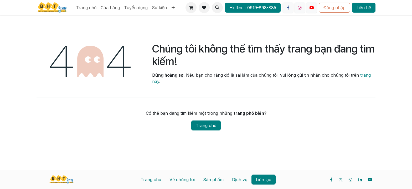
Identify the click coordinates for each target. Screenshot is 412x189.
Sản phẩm (213, 179)
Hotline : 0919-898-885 (252, 7)
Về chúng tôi (182, 179)
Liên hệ (364, 7)
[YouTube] (311, 7)
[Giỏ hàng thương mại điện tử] (191, 7)
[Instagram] (300, 7)
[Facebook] (288, 7)
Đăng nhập (334, 7)
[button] (217, 7)
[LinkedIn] (360, 179)
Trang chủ (206, 125)
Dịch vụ (239, 179)
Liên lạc (263, 179)
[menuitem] (86, 7)
